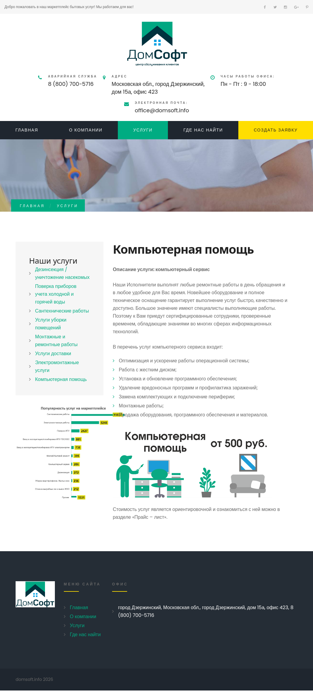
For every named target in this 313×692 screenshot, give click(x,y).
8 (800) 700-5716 (71, 84)
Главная (26, 130)
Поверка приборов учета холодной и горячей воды (55, 294)
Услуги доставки (53, 353)
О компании (86, 130)
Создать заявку (275, 130)
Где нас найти (203, 130)
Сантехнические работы (62, 310)
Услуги (142, 130)
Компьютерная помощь (61, 379)
